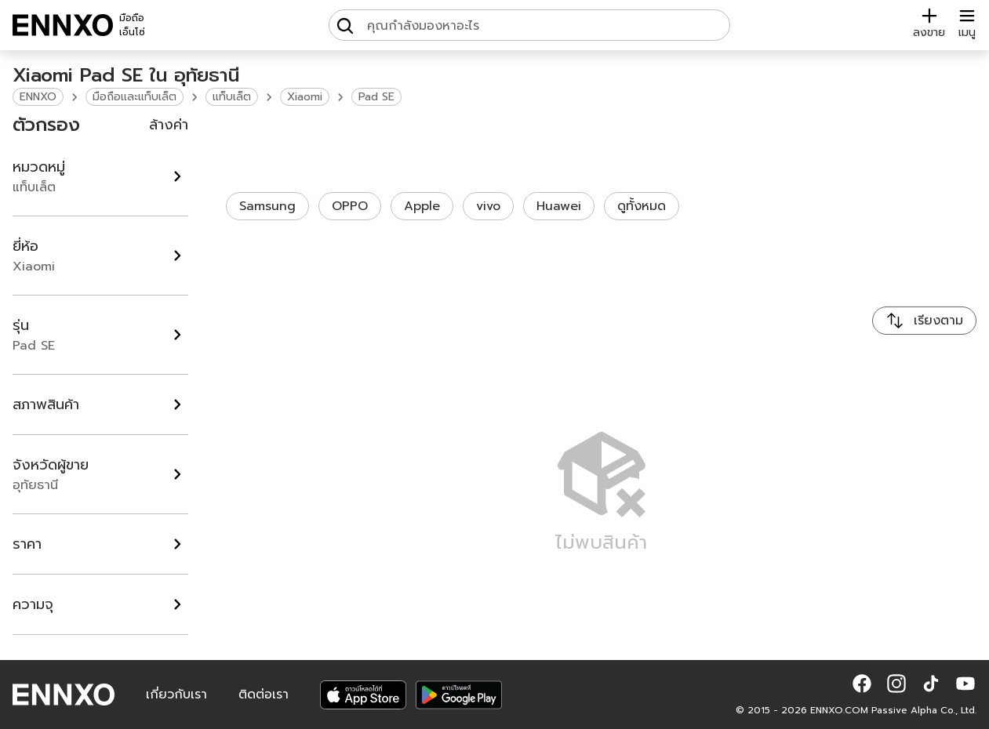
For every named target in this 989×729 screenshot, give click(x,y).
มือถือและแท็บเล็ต (134, 97)
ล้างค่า (168, 125)
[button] (862, 684)
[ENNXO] (63, 25)
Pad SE (376, 97)
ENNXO (38, 97)
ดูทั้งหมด (641, 206)
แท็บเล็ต (232, 97)
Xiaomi (304, 97)
